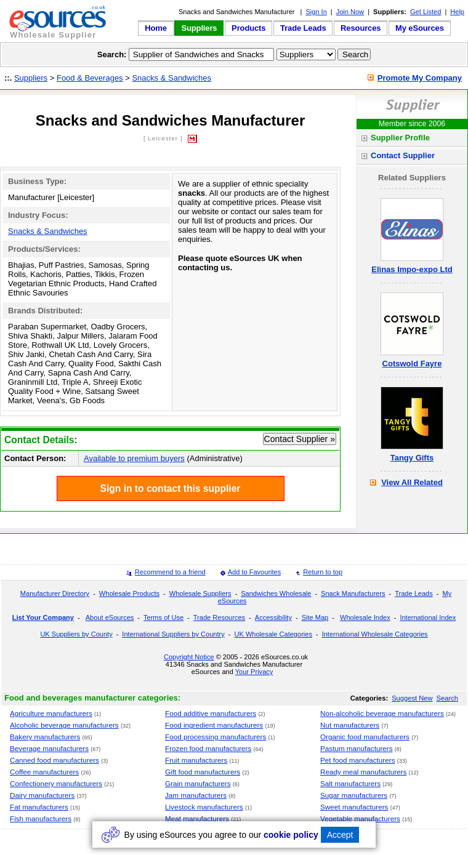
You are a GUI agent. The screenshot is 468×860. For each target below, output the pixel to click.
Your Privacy (254, 671)
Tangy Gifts (412, 457)
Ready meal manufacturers (363, 772)
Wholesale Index (365, 617)
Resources (361, 28)
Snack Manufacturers (353, 593)
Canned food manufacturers (54, 760)
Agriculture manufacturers (51, 713)
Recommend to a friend (170, 572)
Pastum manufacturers (356, 748)
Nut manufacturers (349, 725)
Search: (112, 54)
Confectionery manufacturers (56, 783)
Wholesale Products (129, 593)
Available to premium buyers (134, 458)
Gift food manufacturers (202, 772)
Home (156, 28)
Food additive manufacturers (210, 713)
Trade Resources (219, 617)
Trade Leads (303, 28)
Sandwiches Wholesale (276, 593)
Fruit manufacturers (196, 760)
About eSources (110, 617)
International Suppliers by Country (173, 634)
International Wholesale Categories (375, 634)
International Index (428, 617)
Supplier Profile (400, 137)
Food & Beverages (90, 77)
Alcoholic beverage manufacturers (64, 725)
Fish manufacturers (40, 818)
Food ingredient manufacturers (214, 725)
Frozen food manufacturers (208, 748)
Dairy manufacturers (42, 795)
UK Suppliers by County (76, 634)
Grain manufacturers (198, 783)
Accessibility (273, 617)
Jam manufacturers (196, 795)
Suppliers (199, 28)
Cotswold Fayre (412, 363)
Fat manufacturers (39, 807)
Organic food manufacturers (365, 737)
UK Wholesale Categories (273, 634)
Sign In (315, 11)
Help (457, 11)
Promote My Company (419, 77)
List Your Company (43, 617)
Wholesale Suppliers (200, 593)
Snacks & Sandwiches (171, 77)
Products (248, 28)
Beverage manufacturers (49, 748)
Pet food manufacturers (357, 760)
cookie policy (291, 835)
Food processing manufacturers (215, 737)
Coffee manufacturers (44, 772)
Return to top (322, 572)
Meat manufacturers (197, 818)
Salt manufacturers (350, 783)
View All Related (412, 482)
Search (447, 698)
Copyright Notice (189, 657)
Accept (340, 835)
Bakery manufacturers (45, 737)
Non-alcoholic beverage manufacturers (382, 713)
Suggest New (412, 698)
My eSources (419, 28)
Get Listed (425, 11)
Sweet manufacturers (354, 807)
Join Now (350, 11)
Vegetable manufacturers (360, 818)
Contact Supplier (403, 155)
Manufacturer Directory (54, 593)
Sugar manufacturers (353, 795)
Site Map (315, 617)
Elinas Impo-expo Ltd (411, 269)
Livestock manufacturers (204, 807)
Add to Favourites (254, 572)
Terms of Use (163, 617)
